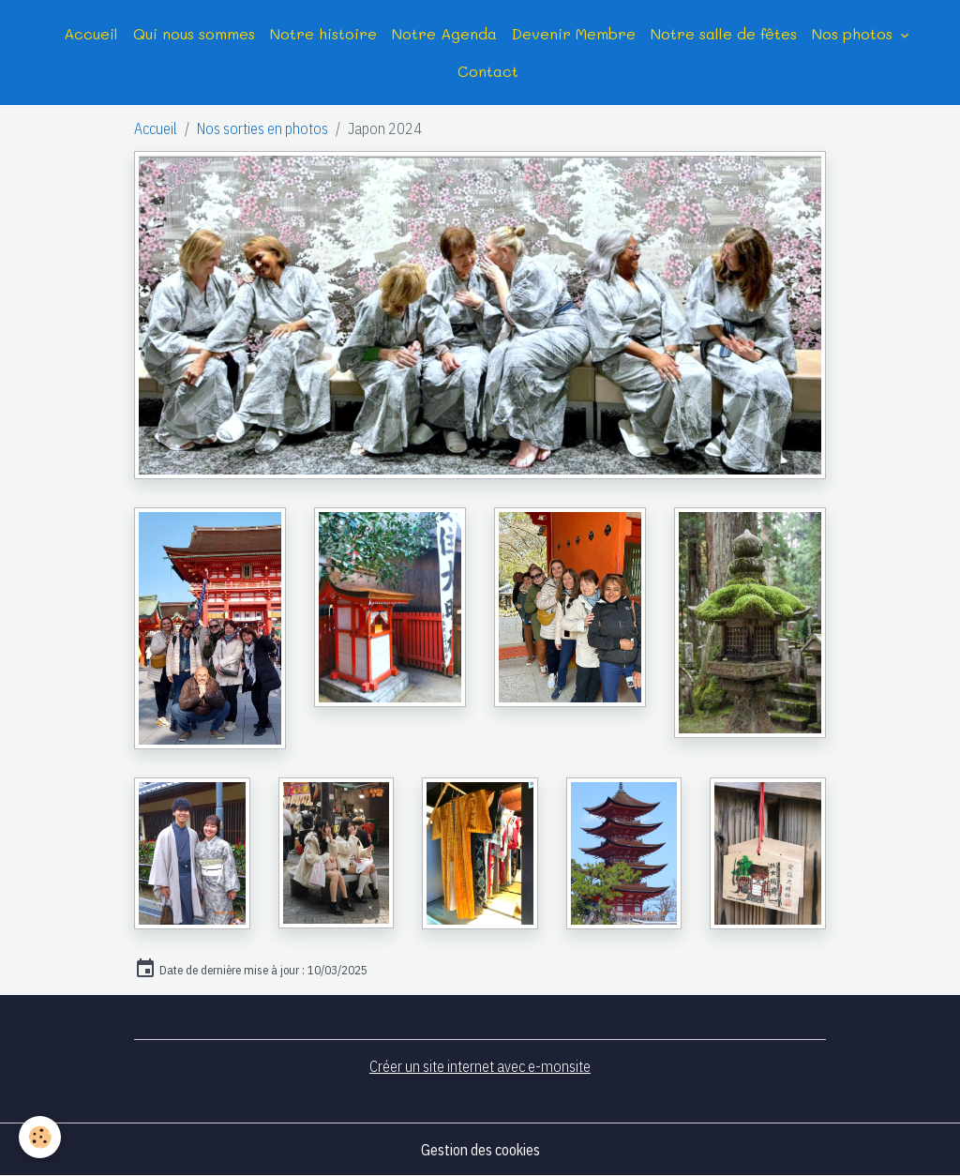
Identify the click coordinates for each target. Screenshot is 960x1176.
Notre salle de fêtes (724, 33)
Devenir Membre (574, 33)
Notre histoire (323, 33)
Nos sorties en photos (262, 128)
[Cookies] (40, 1137)
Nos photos (854, 33)
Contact (488, 71)
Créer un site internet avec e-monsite (480, 1066)
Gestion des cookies (480, 1149)
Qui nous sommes (194, 33)
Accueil (91, 33)
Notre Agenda (444, 33)
